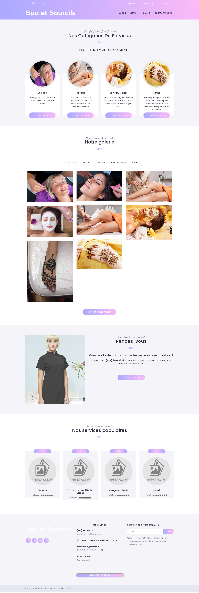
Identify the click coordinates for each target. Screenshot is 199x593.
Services (134, 13)
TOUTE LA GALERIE (70, 162)
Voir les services (42, 115)
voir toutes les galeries (99, 312)
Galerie (146, 13)
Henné (134, 162)
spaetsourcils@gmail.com (89, 534)
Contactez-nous (163, 13)
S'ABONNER (168, 531)
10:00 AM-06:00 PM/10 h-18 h (90, 550)
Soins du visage (118, 162)
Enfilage (87, 162)
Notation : (42, 495)
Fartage (101, 162)
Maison (122, 13)
